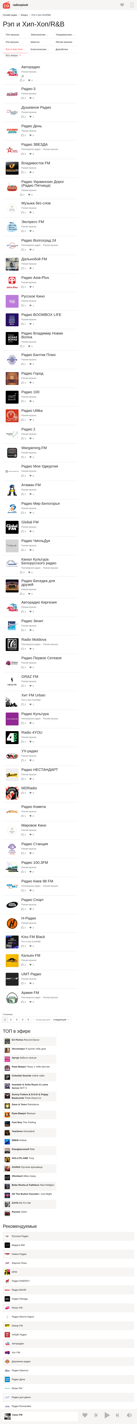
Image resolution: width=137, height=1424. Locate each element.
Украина (73, 1359)
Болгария (74, 1376)
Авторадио (14, 1253)
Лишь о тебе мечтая (108, 59)
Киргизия (14, 1371)
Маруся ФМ (15, 1154)
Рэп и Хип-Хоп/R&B (16, 49)
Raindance (103, 97)
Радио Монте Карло (19, 1226)
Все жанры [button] (12, 55)
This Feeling (102, 115)
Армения (14, 1376)
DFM (11, 1181)
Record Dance (103, 33)
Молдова (14, 1365)
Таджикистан (76, 1371)
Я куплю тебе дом (107, 41)
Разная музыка (31, 72)
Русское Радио (17, 1146)
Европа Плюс (16, 1172)
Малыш (101, 106)
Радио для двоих (18, 1307)
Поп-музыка (12, 34)
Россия (13, 1359)
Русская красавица (105, 160)
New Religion (111, 178)
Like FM (12, 1333)
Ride (101, 142)
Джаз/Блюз (62, 49)
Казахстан (74, 1365)
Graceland (101, 124)
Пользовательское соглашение (41, 1405)
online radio (106, 68)
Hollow (97, 133)
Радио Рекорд (16, 1208)
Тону (101, 151)
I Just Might (110, 187)
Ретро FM (13, 1217)
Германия (74, 1395)
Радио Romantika (18, 1316)
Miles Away (101, 169)
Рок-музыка (12, 42)
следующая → (61, 1125)
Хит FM (12, 1262)
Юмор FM (14, 1235)
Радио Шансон (16, 1280)
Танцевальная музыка (67, 34)
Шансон (35, 42)
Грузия (73, 1389)
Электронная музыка (42, 34)
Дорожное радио (18, 1271)
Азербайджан (16, 1395)
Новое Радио (16, 1163)
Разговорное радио (33, 156)
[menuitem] (5, 1126)
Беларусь (14, 1389)
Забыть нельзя (102, 50)
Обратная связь (103, 1405)
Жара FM (13, 1325)
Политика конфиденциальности (76, 1405)
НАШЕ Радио (16, 1244)
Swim (97, 205)
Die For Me (99, 196)
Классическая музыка (42, 49)
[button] (132, 5)
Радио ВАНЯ (15, 1199)
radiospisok (21, 5)
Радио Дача (15, 1289)
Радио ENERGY (17, 1190)
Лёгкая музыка (64, 42)
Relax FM (13, 1298)
